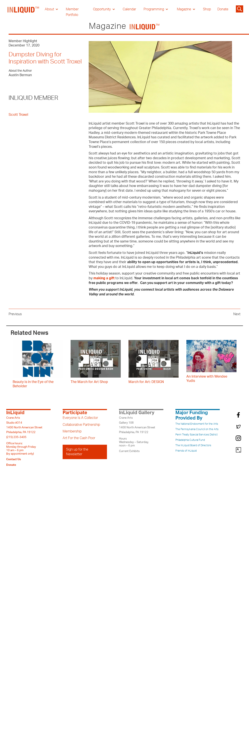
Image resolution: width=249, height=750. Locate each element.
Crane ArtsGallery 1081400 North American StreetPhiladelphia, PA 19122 (137, 425)
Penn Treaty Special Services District (196, 434)
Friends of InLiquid (186, 450)
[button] (51, 9)
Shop (207, 9)
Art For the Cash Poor (79, 438)
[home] (23, 12)
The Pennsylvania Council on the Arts (196, 429)
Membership (72, 431)
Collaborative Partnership (81, 424)
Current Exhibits (129, 451)
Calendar (129, 9)
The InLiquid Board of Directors (193, 445)
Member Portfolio (72, 12)
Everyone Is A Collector (80, 418)
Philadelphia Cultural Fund (190, 440)
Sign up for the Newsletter (77, 452)
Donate (222, 9)
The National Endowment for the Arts (196, 424)
